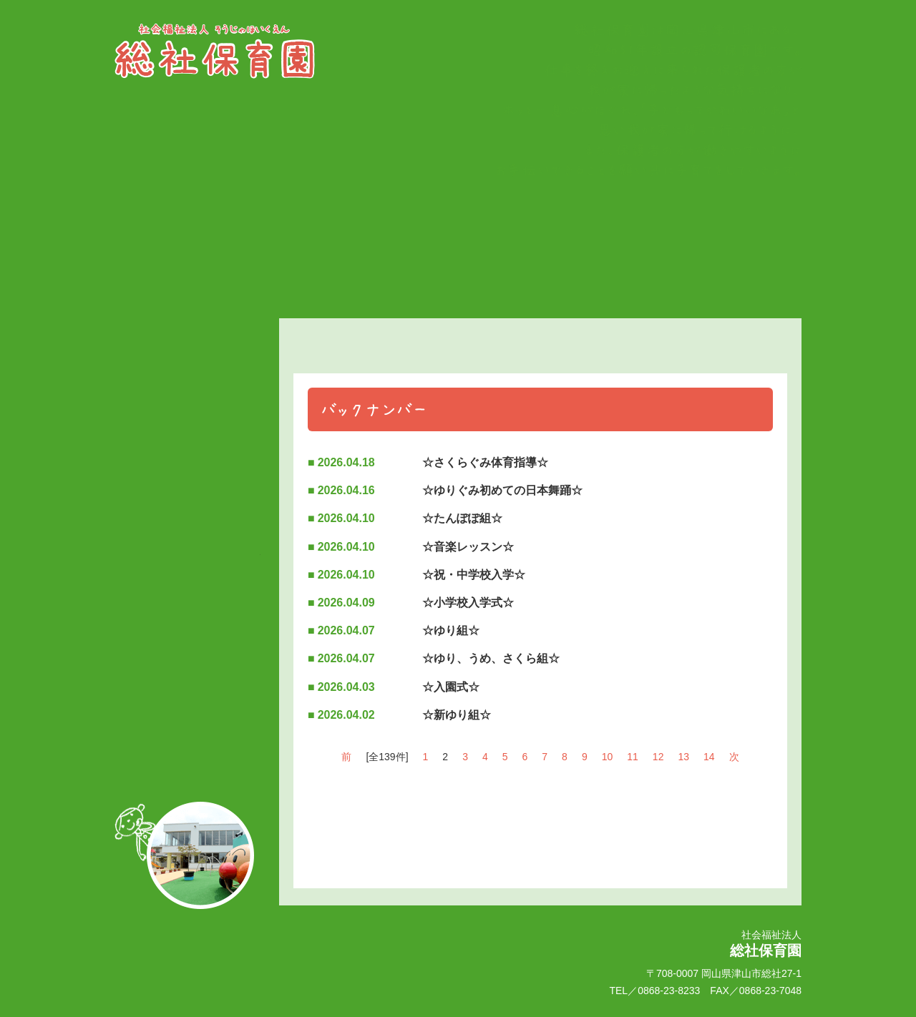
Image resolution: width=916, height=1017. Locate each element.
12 (658, 756)
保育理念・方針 (187, 364)
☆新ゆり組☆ (456, 715)
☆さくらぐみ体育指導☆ (485, 462)
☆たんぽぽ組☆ (462, 518)
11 (632, 756)
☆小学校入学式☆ (468, 602)
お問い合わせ (187, 686)
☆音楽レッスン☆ (468, 547)
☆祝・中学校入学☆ (473, 575)
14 (709, 756)
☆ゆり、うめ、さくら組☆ (491, 658)
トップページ (187, 329)
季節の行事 (187, 401)
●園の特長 (187, 506)
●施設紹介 (187, 483)
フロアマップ (187, 533)
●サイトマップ (187, 756)
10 (607, 756)
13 (683, 756)
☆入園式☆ (450, 687)
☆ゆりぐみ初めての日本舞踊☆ (502, 490)
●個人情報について (187, 733)
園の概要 (187, 458)
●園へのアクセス (187, 710)
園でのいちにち (187, 430)
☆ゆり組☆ (450, 630)
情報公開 (187, 561)
